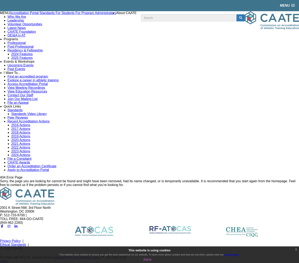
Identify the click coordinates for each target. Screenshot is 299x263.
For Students (66, 13)
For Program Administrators (96, 13)
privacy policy (231, 254)
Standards (47, 13)
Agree (147, 259)
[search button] (241, 17)
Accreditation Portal (24, 13)
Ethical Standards (13, 244)
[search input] (189, 17)
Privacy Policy (10, 241)
